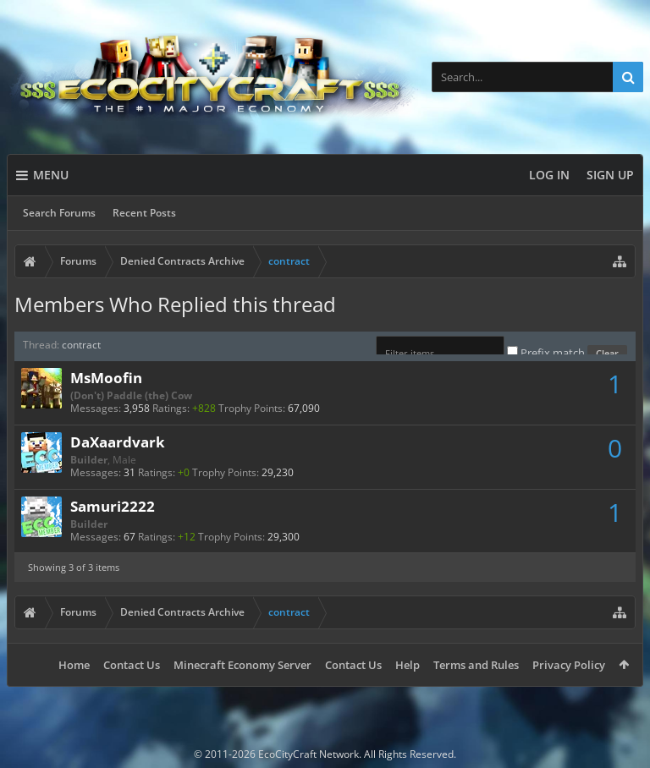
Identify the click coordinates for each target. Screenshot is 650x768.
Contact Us (131, 664)
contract (81, 344)
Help (407, 664)
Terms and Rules (476, 664)
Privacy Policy (568, 664)
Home (74, 664)
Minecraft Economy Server (242, 664)
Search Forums (59, 213)
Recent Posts (144, 213)
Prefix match (547, 352)
